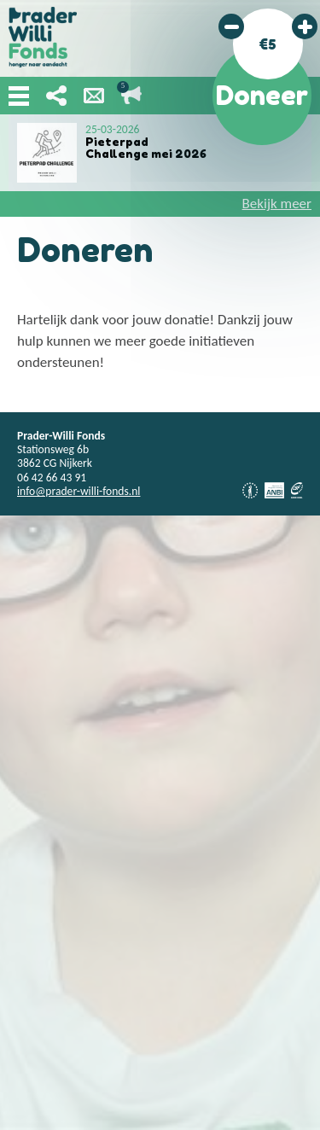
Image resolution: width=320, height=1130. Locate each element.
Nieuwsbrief (94, 95)
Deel (56, 95)
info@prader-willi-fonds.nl (78, 491)
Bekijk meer (276, 204)
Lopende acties (131, 95)
